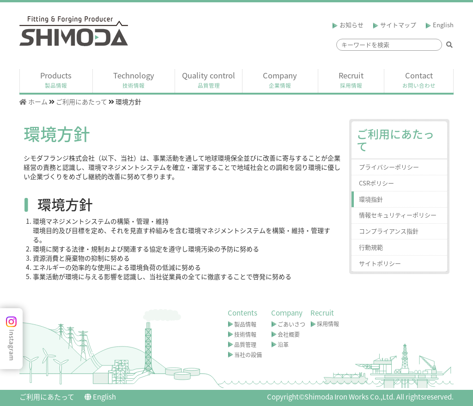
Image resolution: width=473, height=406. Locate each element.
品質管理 (245, 344)
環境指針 (371, 199)
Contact (419, 80)
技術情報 (245, 334)
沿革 (283, 344)
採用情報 (328, 324)
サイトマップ (394, 24)
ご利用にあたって (46, 397)
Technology (133, 80)
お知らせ (348, 24)
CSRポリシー (376, 183)
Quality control (208, 80)
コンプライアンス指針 (388, 231)
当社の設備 (248, 355)
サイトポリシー (380, 263)
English (439, 24)
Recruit (351, 80)
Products (56, 80)
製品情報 (245, 324)
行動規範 (371, 247)
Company (280, 80)
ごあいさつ (291, 324)
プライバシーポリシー (389, 166)
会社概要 (289, 334)
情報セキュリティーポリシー (398, 214)
